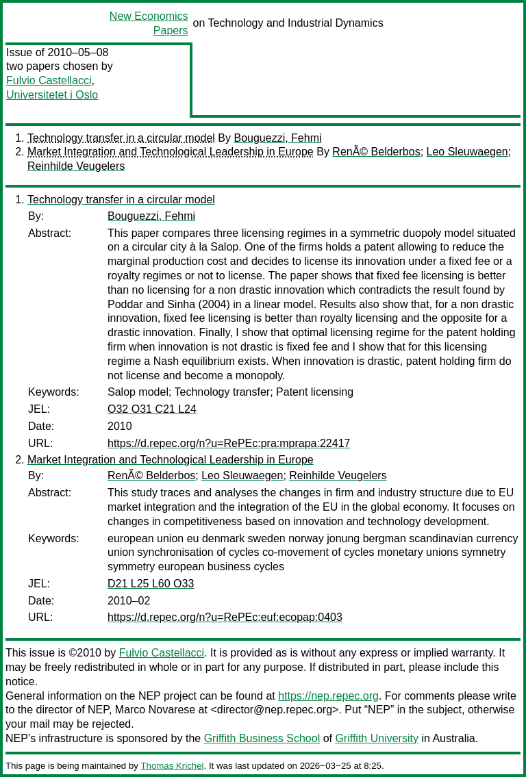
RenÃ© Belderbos (376, 151)
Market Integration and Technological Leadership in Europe (170, 151)
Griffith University (376, 738)
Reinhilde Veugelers (76, 166)
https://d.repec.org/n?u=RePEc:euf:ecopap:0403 (225, 617)
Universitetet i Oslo (52, 95)
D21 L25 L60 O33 (151, 583)
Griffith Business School (262, 738)
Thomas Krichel (171, 766)
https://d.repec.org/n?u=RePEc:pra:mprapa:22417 (229, 443)
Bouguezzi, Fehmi (277, 138)
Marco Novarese (155, 709)
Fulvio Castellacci (48, 80)
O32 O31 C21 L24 (152, 409)
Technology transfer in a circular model (121, 138)
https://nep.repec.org (328, 696)
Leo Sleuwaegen (467, 151)
